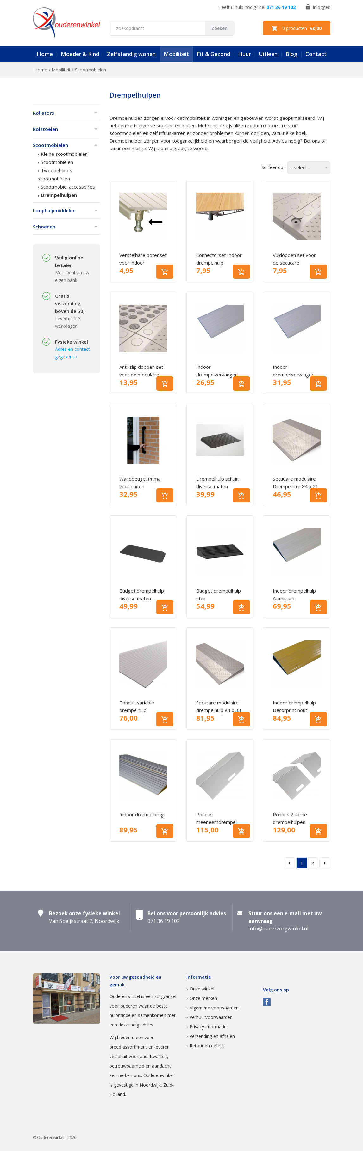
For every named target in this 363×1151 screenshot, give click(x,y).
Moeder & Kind (80, 54)
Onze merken (203, 998)
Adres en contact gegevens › (72, 353)
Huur (244, 54)
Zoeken (219, 28)
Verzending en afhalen (212, 1036)
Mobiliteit (176, 54)
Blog (291, 54)
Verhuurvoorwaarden (211, 1017)
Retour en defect (207, 1046)
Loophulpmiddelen (54, 210)
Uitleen (268, 54)
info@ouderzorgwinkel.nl (278, 928)
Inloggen (317, 7)
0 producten (297, 28)
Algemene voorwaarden (214, 1008)
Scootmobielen (50, 145)
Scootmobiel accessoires (68, 187)
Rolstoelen (45, 129)
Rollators (43, 113)
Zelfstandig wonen (131, 54)
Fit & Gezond (213, 54)
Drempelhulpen (59, 195)
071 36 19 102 (281, 7)
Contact (316, 54)
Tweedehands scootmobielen (55, 174)
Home (45, 54)
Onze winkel (202, 989)
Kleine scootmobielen (64, 154)
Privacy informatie (208, 1027)
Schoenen (44, 226)
